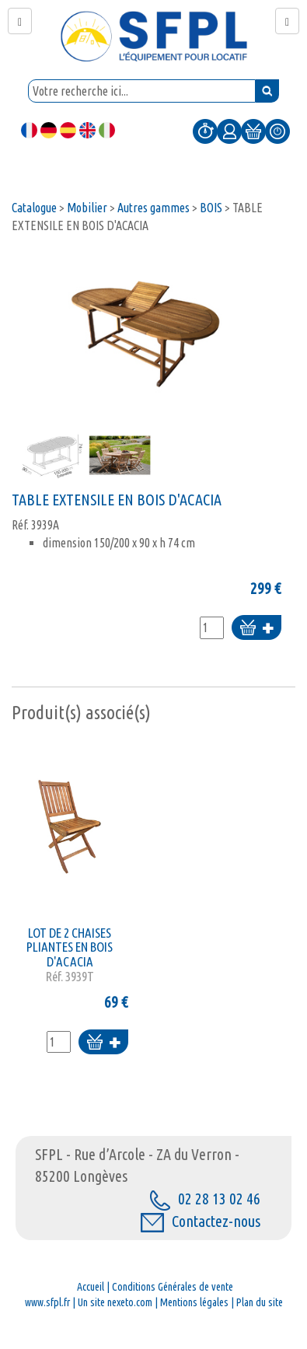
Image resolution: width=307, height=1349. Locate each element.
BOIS (211, 208)
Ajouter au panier (256, 628)
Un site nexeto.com (115, 1302)
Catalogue (34, 208)
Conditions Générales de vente (172, 1287)
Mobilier (87, 208)
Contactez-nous (200, 1221)
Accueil (90, 1287)
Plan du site (259, 1302)
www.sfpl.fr (47, 1302)
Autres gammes (153, 208)
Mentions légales (194, 1302)
